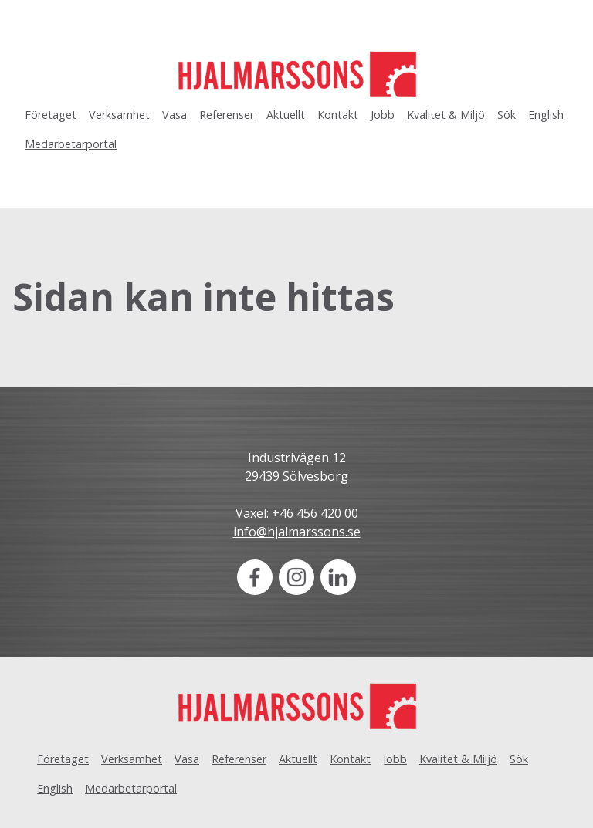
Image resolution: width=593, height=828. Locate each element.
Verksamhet (119, 114)
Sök (506, 114)
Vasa (174, 114)
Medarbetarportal (71, 144)
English (546, 114)
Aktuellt (285, 114)
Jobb (383, 114)
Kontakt (337, 114)
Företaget (50, 114)
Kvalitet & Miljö (446, 114)
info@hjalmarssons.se (297, 531)
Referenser (226, 114)
